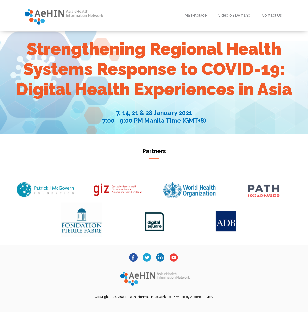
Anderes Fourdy (201, 297)
